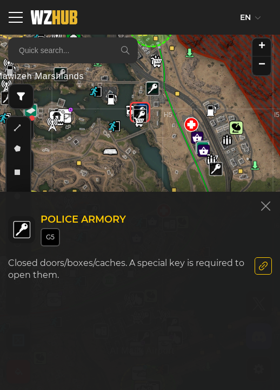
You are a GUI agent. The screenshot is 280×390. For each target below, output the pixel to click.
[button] (152, 89)
